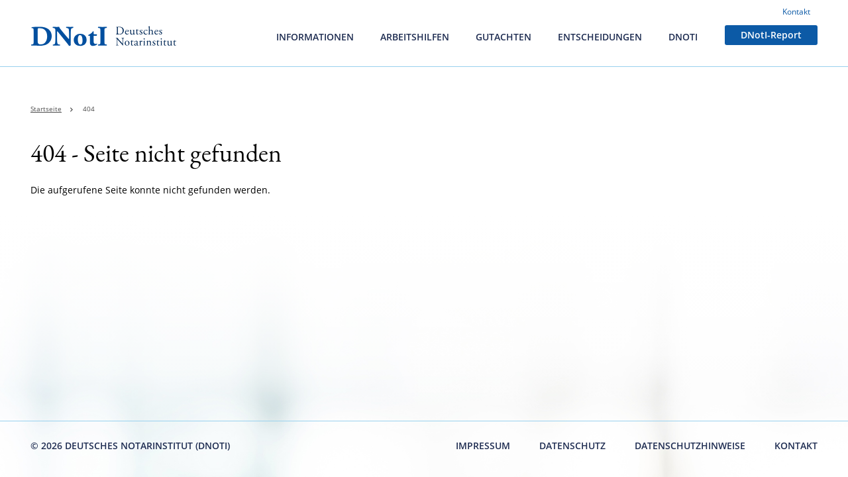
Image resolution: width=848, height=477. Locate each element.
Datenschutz (572, 445)
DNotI (683, 36)
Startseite (46, 108)
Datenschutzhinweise (690, 445)
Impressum (483, 445)
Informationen (315, 36)
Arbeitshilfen (414, 36)
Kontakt (796, 11)
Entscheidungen (600, 36)
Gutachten (503, 36)
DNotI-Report (771, 34)
